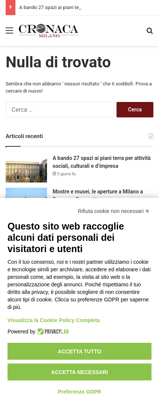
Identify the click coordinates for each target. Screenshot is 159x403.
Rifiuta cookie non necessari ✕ (114, 211)
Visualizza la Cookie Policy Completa (54, 320)
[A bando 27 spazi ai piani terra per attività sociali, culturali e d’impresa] (26, 168)
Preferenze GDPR (79, 392)
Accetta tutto (79, 351)
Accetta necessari (79, 372)
